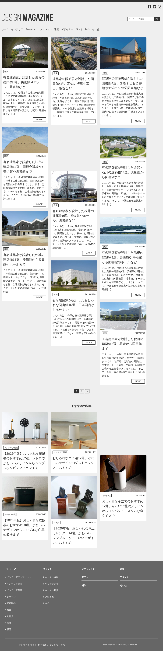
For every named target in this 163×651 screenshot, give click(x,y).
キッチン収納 (51, 577)
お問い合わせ (43, 645)
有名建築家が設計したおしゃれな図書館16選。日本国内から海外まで (73, 305)
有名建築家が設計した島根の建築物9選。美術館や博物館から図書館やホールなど (122, 257)
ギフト (79, 29)
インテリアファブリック (19, 577)
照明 (9, 629)
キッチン (30, 29)
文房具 (56, 523)
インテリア (17, 29)
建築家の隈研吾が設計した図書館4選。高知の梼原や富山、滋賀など (73, 83)
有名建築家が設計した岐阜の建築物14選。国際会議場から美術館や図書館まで (24, 166)
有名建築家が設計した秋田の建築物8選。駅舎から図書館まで (122, 343)
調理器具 (49, 596)
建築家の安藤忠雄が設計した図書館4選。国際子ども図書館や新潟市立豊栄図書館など (122, 83)
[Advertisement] (74, 148)
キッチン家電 (10, 514)
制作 (87, 29)
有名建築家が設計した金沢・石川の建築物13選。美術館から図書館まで (123, 172)
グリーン (11, 596)
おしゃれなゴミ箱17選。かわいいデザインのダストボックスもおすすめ (73, 462)
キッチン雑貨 (51, 590)
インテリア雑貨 (60, 452)
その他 (95, 29)
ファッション (44, 29)
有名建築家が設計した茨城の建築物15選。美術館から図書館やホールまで (24, 259)
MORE (39, 119)
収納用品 (107, 495)
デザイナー (67, 29)
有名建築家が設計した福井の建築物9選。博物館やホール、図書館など (73, 215)
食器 (47, 603)
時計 (9, 623)
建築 (56, 29)
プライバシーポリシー (58, 645)
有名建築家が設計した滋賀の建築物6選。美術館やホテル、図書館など (24, 82)
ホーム (5, 29)
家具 (9, 610)
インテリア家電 (11, 448)
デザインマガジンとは (27, 645)
